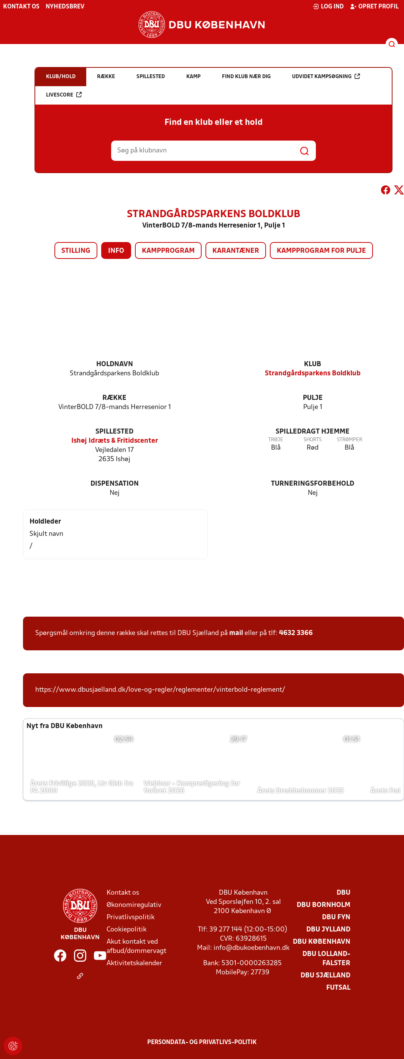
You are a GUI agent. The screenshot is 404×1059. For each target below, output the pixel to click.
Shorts (313, 439)
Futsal (338, 988)
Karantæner (235, 251)
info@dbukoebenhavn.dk (251, 948)
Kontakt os (21, 7)
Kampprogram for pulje (321, 251)
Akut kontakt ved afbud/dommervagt (136, 946)
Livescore (64, 95)
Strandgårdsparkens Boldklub (313, 373)
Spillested (114, 432)
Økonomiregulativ (134, 905)
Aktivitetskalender (134, 963)
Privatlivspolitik (130, 917)
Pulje (313, 398)
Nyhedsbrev (65, 7)
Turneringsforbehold (312, 484)
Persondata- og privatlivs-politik (202, 1042)
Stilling (75, 251)
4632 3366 (296, 633)
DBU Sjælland (325, 975)
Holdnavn (114, 364)
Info (116, 251)
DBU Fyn (336, 917)
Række (114, 398)
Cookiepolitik (126, 929)
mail (236, 633)
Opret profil (374, 6)
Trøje (275, 439)
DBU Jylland (328, 929)
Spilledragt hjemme (313, 432)
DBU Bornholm (323, 905)
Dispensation (114, 484)
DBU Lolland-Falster (326, 959)
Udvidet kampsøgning (326, 76)
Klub (312, 364)
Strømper (349, 439)
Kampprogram (168, 251)
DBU (343, 893)
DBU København (321, 942)
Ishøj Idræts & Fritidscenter (114, 441)
